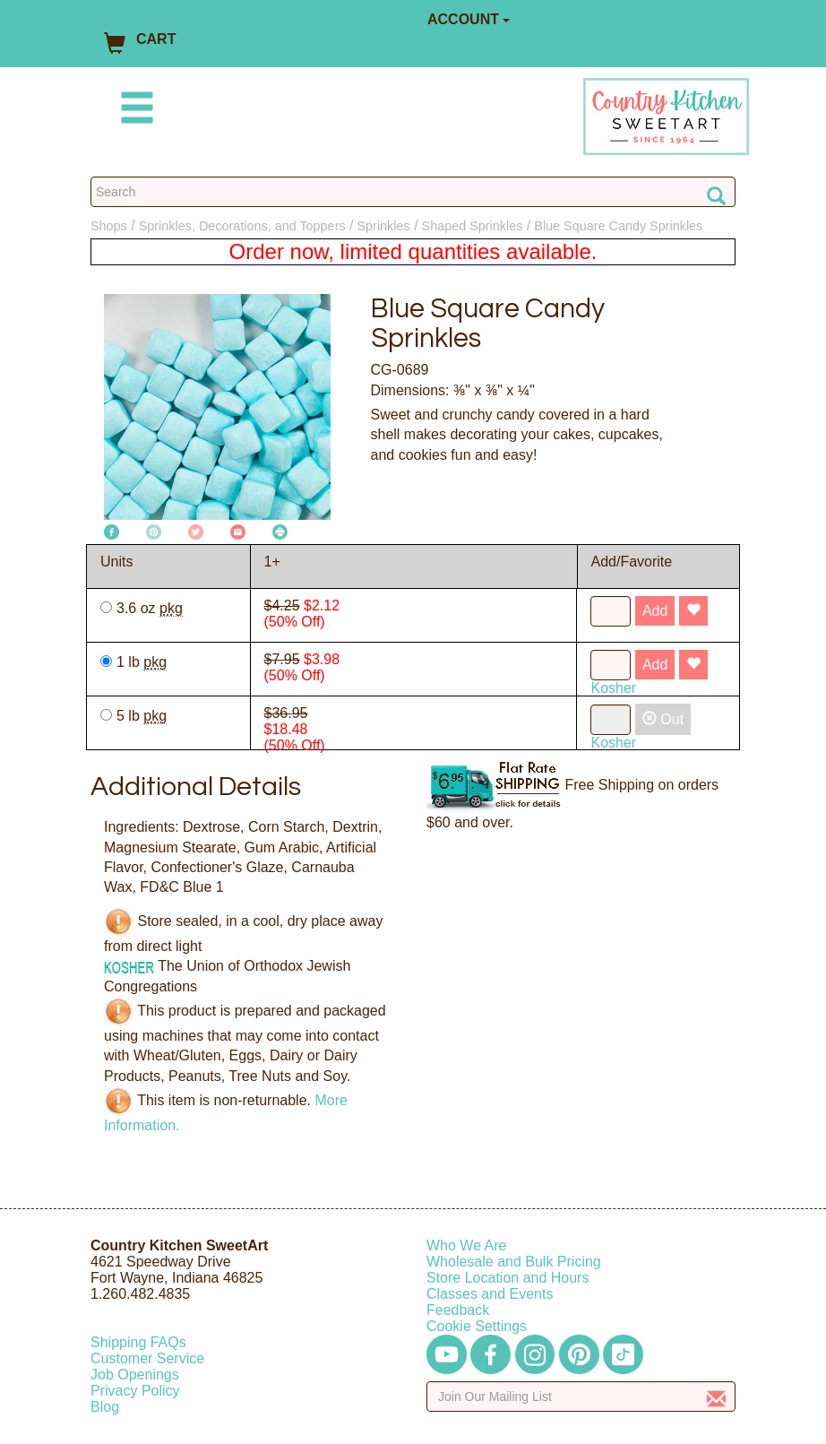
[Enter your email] (581, 1396)
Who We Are (466, 1245)
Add (654, 610)
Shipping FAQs (138, 1342)
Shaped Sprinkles (472, 226)
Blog (104, 1406)
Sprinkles (383, 226)
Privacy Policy (135, 1390)
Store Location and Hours (507, 1277)
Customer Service (147, 1358)
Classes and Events (489, 1293)
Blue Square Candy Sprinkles (618, 226)
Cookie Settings (476, 1326)
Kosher (613, 688)
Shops (108, 226)
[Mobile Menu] (133, 111)
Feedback (457, 1310)
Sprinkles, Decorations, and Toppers (242, 226)
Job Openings (134, 1374)
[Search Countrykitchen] (413, 192)
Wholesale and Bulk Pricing (513, 1261)
